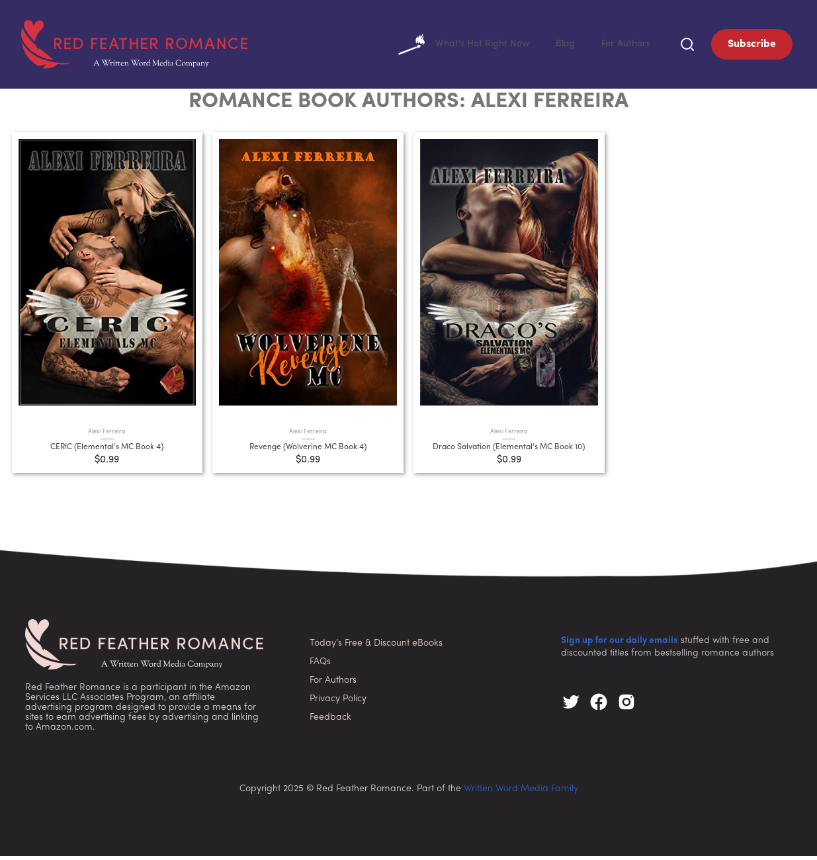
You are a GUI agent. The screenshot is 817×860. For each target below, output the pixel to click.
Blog (559, 46)
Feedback (330, 721)
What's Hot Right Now (451, 46)
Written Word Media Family (521, 793)
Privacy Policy (338, 703)
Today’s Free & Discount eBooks (376, 647)
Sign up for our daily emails (619, 645)
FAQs (320, 666)
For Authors (623, 46)
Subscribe (752, 46)
